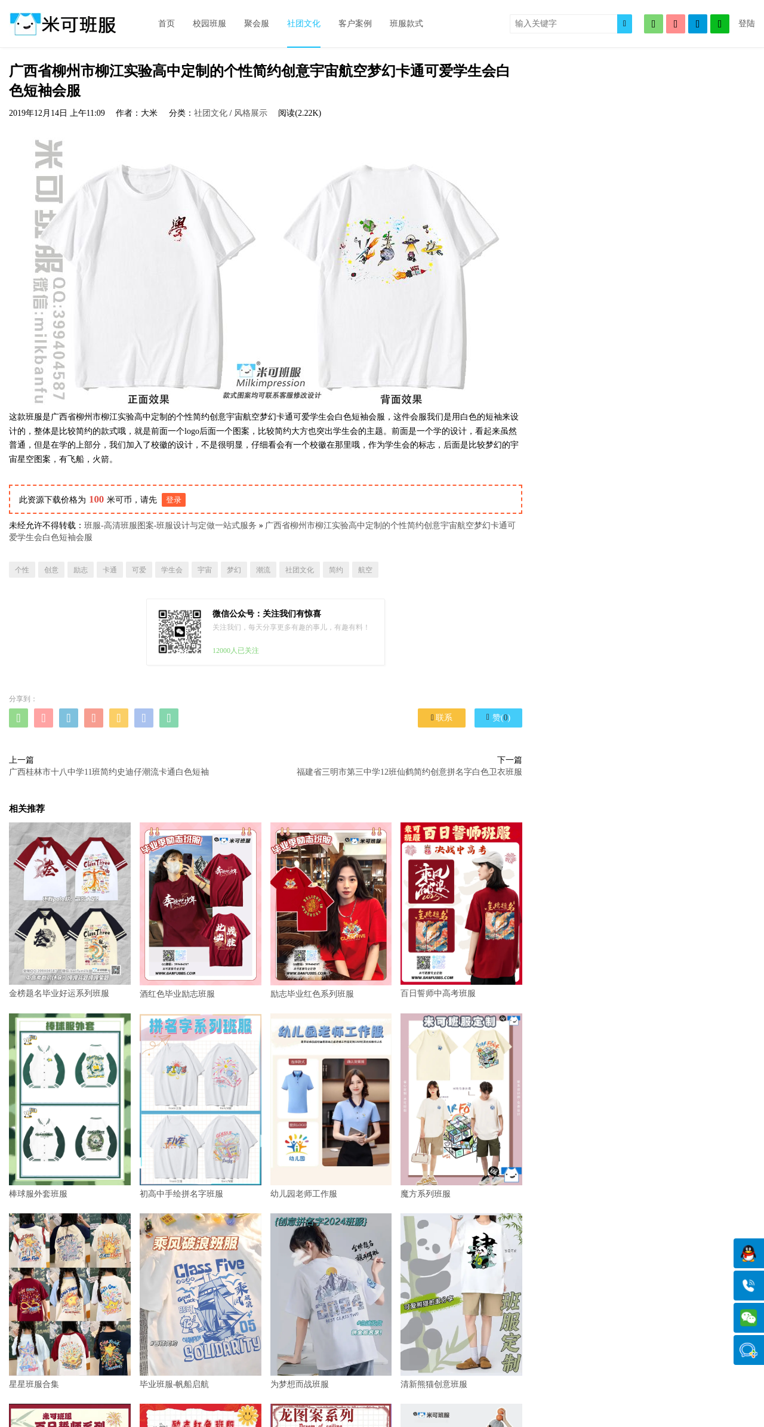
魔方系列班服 (461, 1105)
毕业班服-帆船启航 (200, 1301)
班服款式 (406, 23)
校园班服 (209, 23)
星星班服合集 (70, 1301)
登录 (173, 499)
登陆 (746, 23)
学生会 (172, 570)
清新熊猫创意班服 (461, 1301)
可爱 (139, 570)
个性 (22, 570)
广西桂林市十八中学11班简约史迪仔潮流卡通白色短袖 (109, 772)
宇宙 (205, 570)
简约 (336, 570)
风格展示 (250, 113)
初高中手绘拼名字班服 (200, 1105)
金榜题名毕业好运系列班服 (70, 910)
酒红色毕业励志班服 (200, 910)
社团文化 (304, 23)
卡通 (110, 570)
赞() (498, 717)
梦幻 (234, 570)
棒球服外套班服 (70, 1105)
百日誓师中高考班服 (461, 910)
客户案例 (355, 23)
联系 (441, 717)
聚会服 (256, 23)
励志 (80, 570)
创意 (51, 570)
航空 (365, 570)
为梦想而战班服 (331, 1301)
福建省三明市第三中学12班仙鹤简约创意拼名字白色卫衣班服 (409, 772)
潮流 (263, 570)
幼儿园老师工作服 (331, 1105)
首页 (166, 23)
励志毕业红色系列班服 (331, 910)
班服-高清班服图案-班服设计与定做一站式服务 (170, 525)
